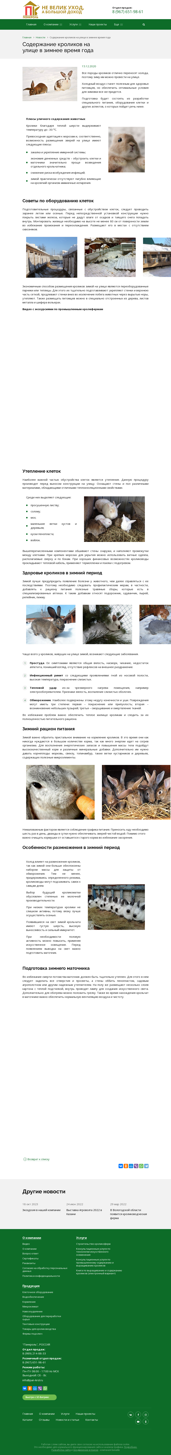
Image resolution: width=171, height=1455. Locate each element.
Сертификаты (30, 1258)
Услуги (81, 1238)
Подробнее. (130, 1447)
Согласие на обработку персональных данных (44, 1269)
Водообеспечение (33, 1296)
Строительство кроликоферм (93, 1243)
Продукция (31, 1286)
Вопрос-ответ (30, 1253)
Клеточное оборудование (37, 1292)
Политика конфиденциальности (41, 1276)
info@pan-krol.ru (32, 1380)
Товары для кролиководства (39, 1329)
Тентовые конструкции (36, 1324)
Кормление (29, 1301)
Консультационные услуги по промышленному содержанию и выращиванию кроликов (95, 1262)
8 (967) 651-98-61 (127, 11)
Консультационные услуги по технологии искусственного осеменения (93, 1251)
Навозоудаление (32, 1311)
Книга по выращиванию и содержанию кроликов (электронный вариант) (99, 1272)
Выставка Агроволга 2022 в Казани (84, 1212)
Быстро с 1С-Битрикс (37, 1397)
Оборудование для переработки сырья (41, 1318)
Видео (26, 1243)
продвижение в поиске (85, 1449)
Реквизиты (28, 1263)
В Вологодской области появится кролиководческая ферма (128, 1214)
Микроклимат (30, 1306)
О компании (31, 1238)
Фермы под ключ (32, 1333)
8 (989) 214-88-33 (34, 1353)
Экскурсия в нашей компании (41, 1210)
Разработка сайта (61, 1449)
